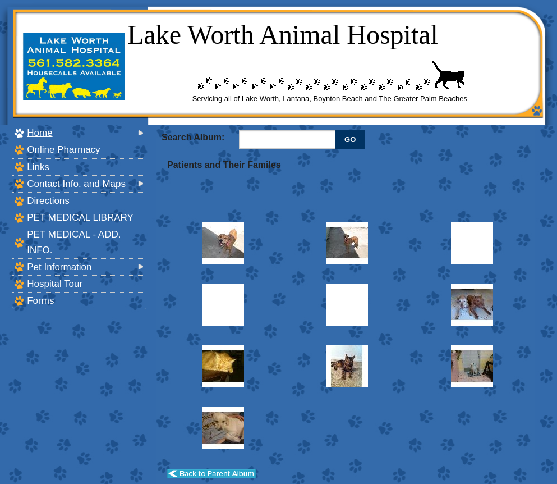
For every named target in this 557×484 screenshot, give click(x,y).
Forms (40, 300)
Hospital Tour (54, 283)
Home (39, 132)
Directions (48, 200)
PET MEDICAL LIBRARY (80, 217)
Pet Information (59, 267)
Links (38, 167)
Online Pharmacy (63, 149)
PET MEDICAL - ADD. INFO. (74, 242)
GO (350, 139)
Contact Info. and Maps (76, 184)
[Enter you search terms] (288, 139)
